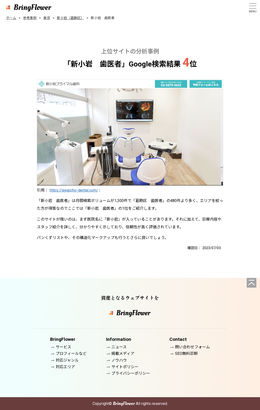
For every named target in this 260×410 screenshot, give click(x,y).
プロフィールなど (71, 353)
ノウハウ (119, 360)
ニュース (119, 347)
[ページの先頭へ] (251, 283)
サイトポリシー (124, 367)
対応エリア (65, 367)
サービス (63, 347)
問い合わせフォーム (192, 347)
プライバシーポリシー (130, 373)
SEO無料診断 (186, 353)
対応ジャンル (67, 360)
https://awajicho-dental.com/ (74, 190)
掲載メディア (122, 353)
